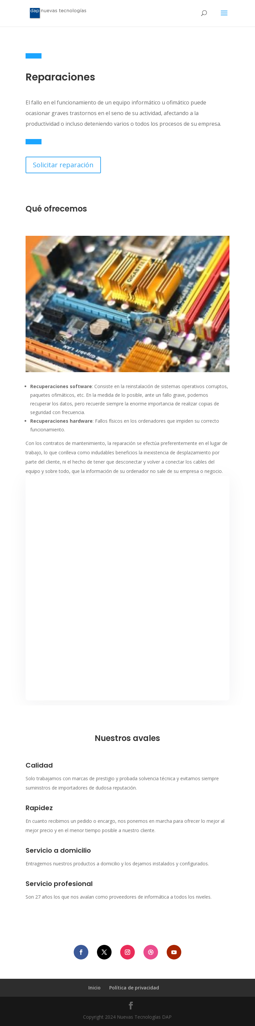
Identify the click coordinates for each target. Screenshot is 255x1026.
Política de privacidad (134, 987)
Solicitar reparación (63, 164)
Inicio (94, 987)
